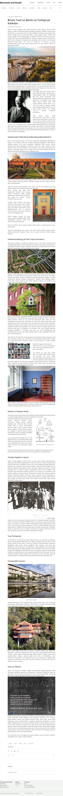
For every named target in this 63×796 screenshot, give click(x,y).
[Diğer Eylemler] (54, 16)
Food (50, 8)
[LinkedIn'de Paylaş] (14, 751)
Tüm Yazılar (3, 8)
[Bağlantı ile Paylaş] (17, 751)
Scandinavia (32, 8)
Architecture (11, 8)
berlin (15, 743)
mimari (10, 743)
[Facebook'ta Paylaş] (8, 751)
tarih (25, 743)
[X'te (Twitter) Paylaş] (11, 751)
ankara (20, 743)
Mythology (24, 8)
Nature (38, 8)
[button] (60, 7)
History (18, 8)
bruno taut (30, 743)
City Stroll (45, 8)
